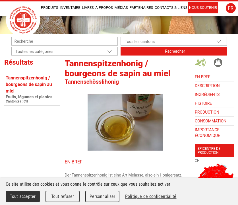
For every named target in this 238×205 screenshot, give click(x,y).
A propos (104, 7)
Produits (49, 7)
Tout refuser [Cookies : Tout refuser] (62, 196)
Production (207, 112)
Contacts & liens (171, 7)
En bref (202, 77)
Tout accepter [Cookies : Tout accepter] (23, 196)
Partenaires (141, 7)
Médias (121, 7)
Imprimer (218, 62)
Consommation (210, 121)
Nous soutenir (203, 7)
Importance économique (207, 133)
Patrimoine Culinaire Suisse (23, 20)
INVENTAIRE (70, 7)
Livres (88, 7)
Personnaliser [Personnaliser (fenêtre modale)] (102, 196)
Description (207, 85)
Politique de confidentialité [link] (150, 196)
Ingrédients (207, 94)
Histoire (203, 103)
